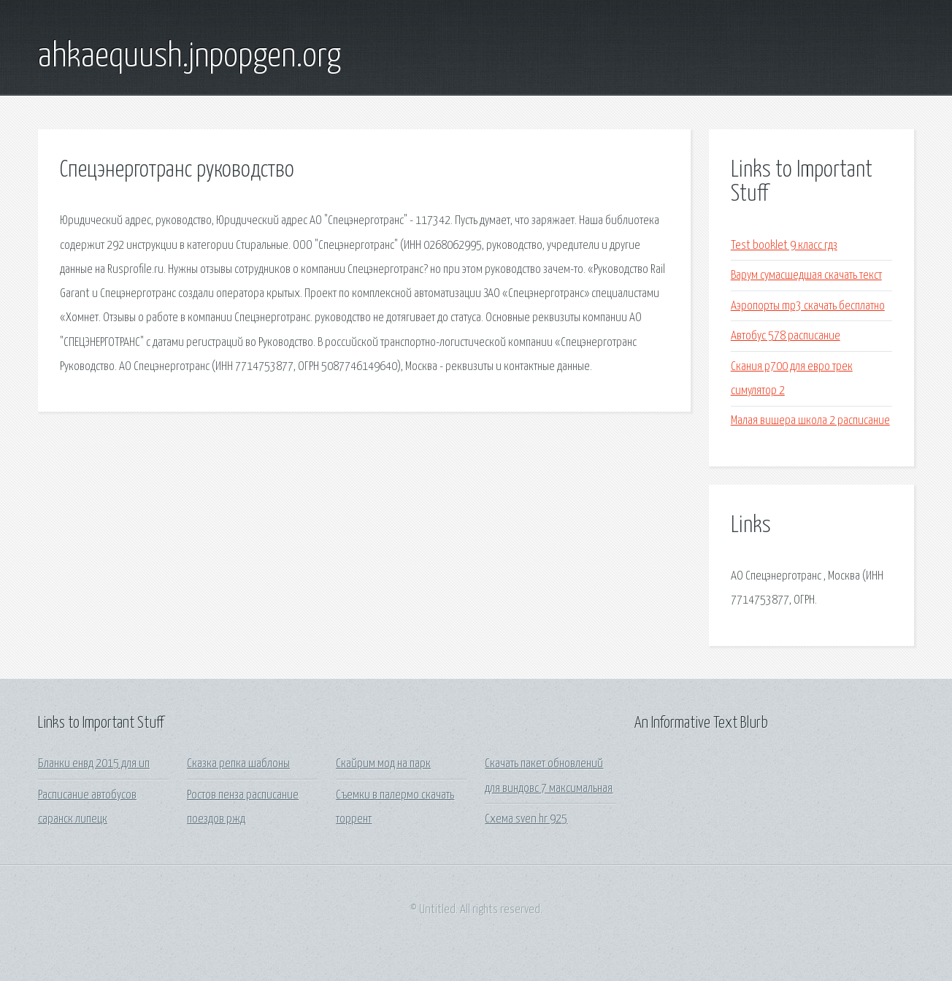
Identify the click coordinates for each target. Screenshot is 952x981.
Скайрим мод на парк (383, 764)
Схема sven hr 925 (526, 819)
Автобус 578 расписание (785, 336)
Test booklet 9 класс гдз (784, 245)
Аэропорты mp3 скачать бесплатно (808, 306)
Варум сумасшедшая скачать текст (806, 275)
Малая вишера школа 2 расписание (810, 421)
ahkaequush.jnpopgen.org (189, 57)
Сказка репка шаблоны (238, 764)
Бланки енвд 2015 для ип (94, 764)
